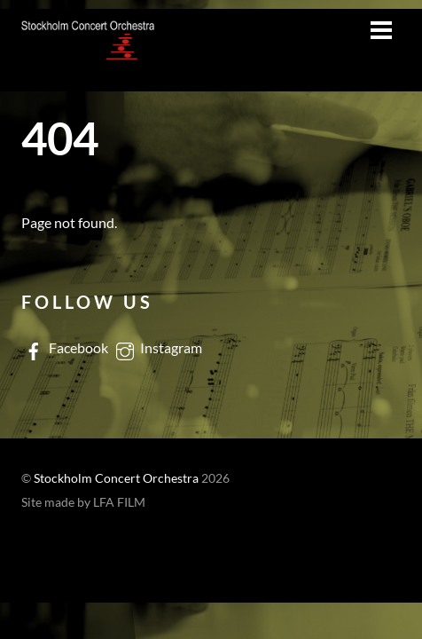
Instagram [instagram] (157, 347)
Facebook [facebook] (64, 347)
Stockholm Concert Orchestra (116, 478)
